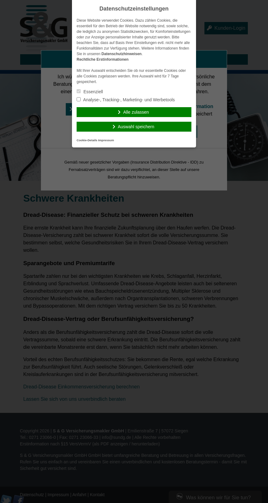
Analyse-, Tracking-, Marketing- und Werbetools (126, 99)
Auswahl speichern (136, 126)
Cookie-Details (87, 140)
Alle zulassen (136, 112)
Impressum (106, 140)
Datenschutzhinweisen (121, 54)
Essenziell (90, 91)
